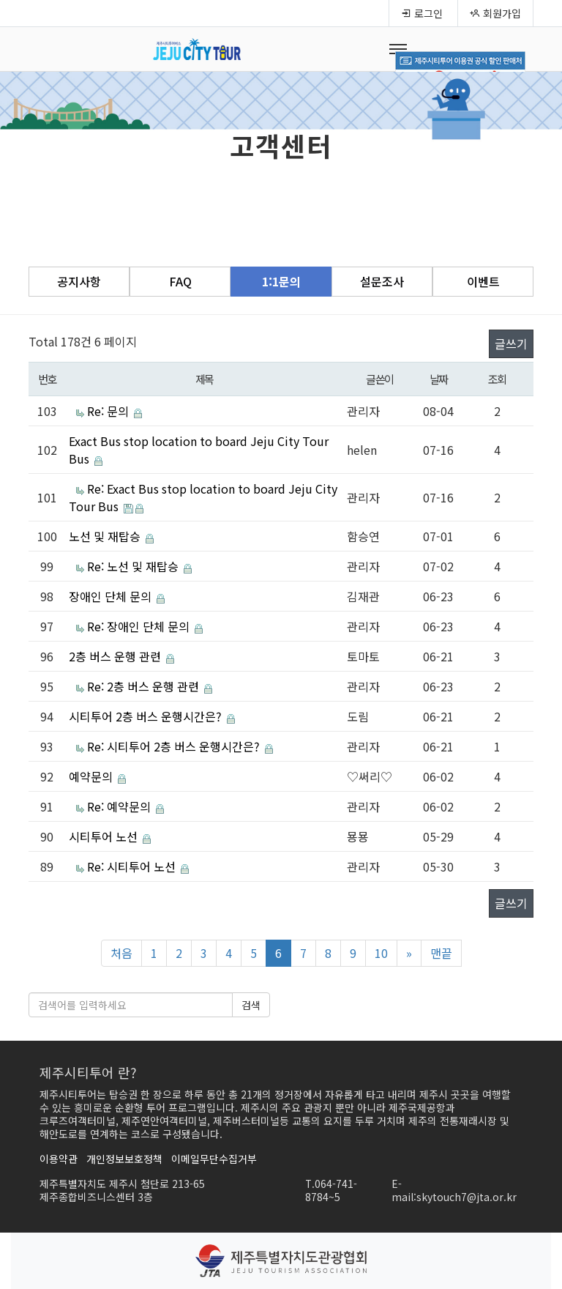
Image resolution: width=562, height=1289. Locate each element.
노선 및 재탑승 (106, 536)
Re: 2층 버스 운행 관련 (144, 686)
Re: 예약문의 (120, 806)
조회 (497, 379)
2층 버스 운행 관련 (116, 656)
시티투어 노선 (104, 836)
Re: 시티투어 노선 (133, 866)
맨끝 (441, 953)
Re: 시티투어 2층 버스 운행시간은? (175, 746)
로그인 (422, 13)
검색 (251, 1005)
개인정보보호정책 (124, 1158)
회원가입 (495, 13)
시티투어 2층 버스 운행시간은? (147, 716)
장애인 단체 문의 (111, 596)
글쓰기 (511, 343)
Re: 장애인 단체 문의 (139, 626)
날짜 (439, 379)
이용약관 (59, 1158)
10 (381, 953)
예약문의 (92, 776)
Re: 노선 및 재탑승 (134, 566)
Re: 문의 (109, 411)
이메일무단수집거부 (214, 1158)
